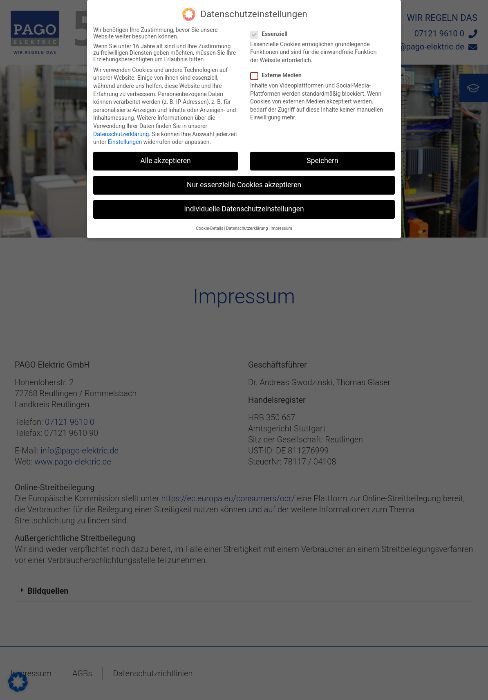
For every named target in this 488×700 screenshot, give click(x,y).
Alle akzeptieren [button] (165, 157)
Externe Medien (278, 71)
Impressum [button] (281, 224)
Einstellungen (125, 138)
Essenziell (271, 30)
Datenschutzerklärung (121, 130)
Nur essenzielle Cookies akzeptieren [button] (244, 181)
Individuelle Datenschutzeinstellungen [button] (244, 205)
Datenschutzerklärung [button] (247, 224)
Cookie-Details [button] (209, 224)
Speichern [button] (322, 157)
